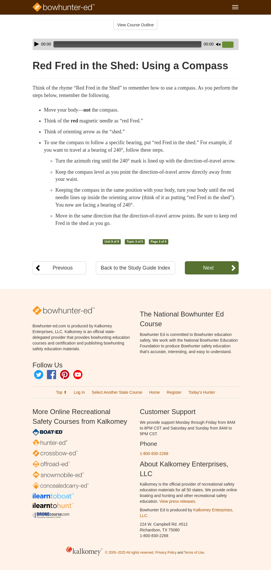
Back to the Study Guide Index (135, 268)
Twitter (38, 374)
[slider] (127, 44)
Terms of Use (194, 553)
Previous (63, 268)
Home (154, 392)
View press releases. (177, 501)
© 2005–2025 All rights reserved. (130, 553)
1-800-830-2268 (154, 453)
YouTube (77, 374)
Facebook (51, 374)
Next (208, 268)
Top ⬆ (61, 392)
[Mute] (218, 44)
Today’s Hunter (201, 392)
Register (174, 392)
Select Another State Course (117, 392)
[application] (136, 44)
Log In (79, 392)
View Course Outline (135, 25)
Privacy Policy (166, 553)
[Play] (36, 44)
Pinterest (64, 374)
